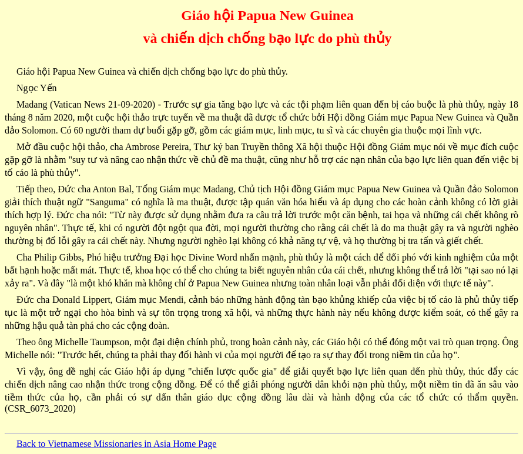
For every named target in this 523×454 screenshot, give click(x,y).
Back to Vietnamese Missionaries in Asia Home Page (116, 444)
